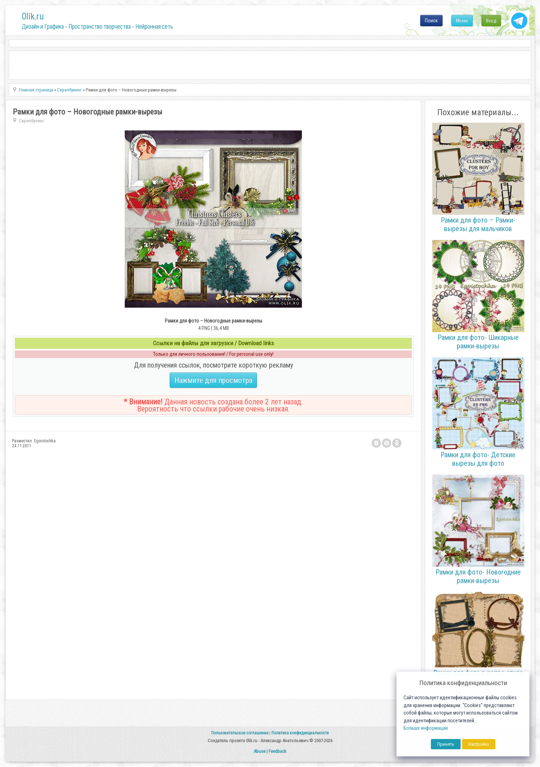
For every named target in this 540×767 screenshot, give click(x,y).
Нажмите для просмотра (213, 380)
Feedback (277, 751)
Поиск (431, 20)
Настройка (478, 744)
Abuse (259, 751)
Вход (491, 20)
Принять (445, 744)
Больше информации (426, 728)
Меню (462, 20)
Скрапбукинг (31, 120)
